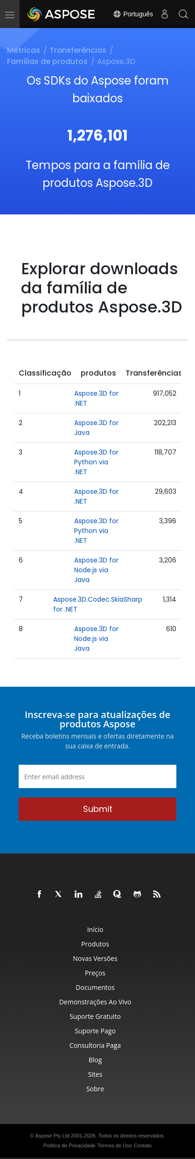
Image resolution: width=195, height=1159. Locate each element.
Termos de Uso (115, 1145)
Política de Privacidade (69, 1145)
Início (95, 929)
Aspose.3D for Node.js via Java (96, 569)
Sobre (95, 1088)
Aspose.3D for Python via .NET (96, 462)
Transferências (77, 50)
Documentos (95, 987)
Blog (95, 1059)
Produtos (95, 943)
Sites (95, 1074)
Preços (95, 972)
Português (133, 14)
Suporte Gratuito (95, 1016)
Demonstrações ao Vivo (95, 1001)
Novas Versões (95, 958)
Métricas (23, 50)
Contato (143, 1145)
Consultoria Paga (95, 1045)
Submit (97, 809)
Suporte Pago (95, 1030)
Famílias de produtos (47, 61)
